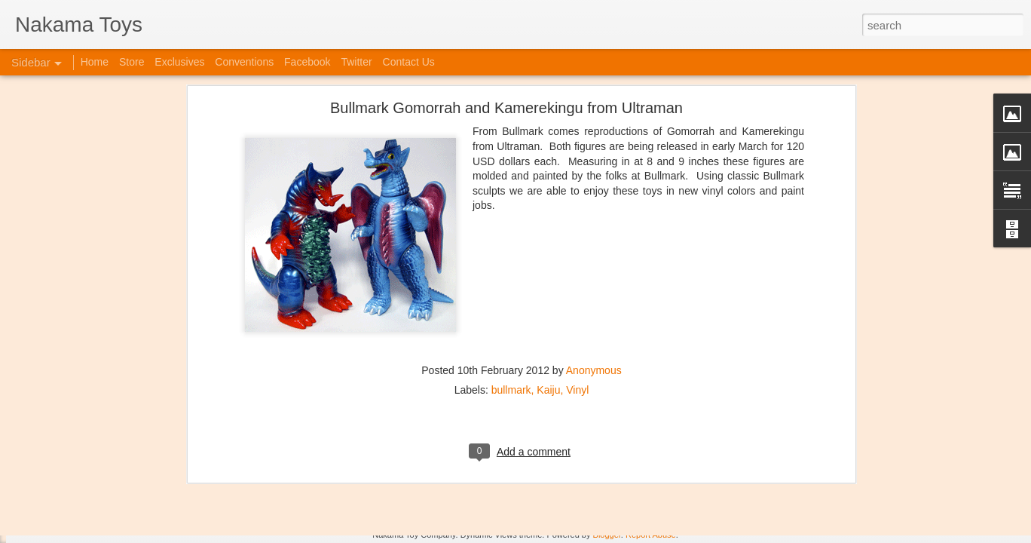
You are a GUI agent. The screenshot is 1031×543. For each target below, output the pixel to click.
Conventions (244, 62)
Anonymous (594, 191)
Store (131, 62)
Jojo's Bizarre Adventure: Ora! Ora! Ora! (117, 499)
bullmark (511, 210)
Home (95, 62)
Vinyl (577, 210)
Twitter (356, 62)
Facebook (307, 62)
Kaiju (548, 210)
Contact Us (409, 62)
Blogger (607, 534)
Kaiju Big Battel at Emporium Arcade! (111, 465)
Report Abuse (651, 534)
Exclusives (179, 62)
